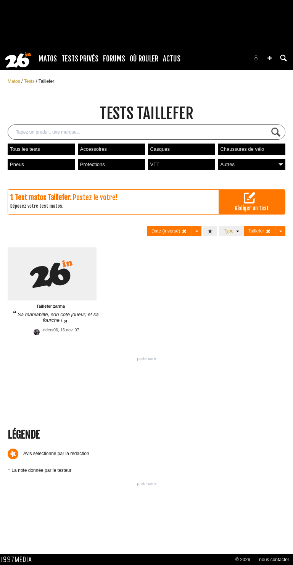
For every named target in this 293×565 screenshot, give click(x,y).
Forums (114, 58)
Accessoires (93, 149)
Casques (160, 149)
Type (231, 231)
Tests (30, 81)
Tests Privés (79, 58)
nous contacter (274, 559)
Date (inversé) (169, 231)
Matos (48, 58)
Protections (92, 164)
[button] (270, 58)
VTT (155, 164)
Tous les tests (25, 149)
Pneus (17, 164)
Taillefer (46, 81)
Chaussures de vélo (242, 149)
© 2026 (242, 559)
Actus (171, 58)
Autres (251, 164)
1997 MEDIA (18, 559)
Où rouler (144, 58)
